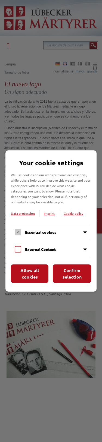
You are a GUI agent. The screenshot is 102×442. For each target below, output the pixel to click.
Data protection (23, 213)
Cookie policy (73, 213)
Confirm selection (72, 273)
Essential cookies (40, 232)
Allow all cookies (29, 273)
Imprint (49, 213)
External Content (40, 249)
